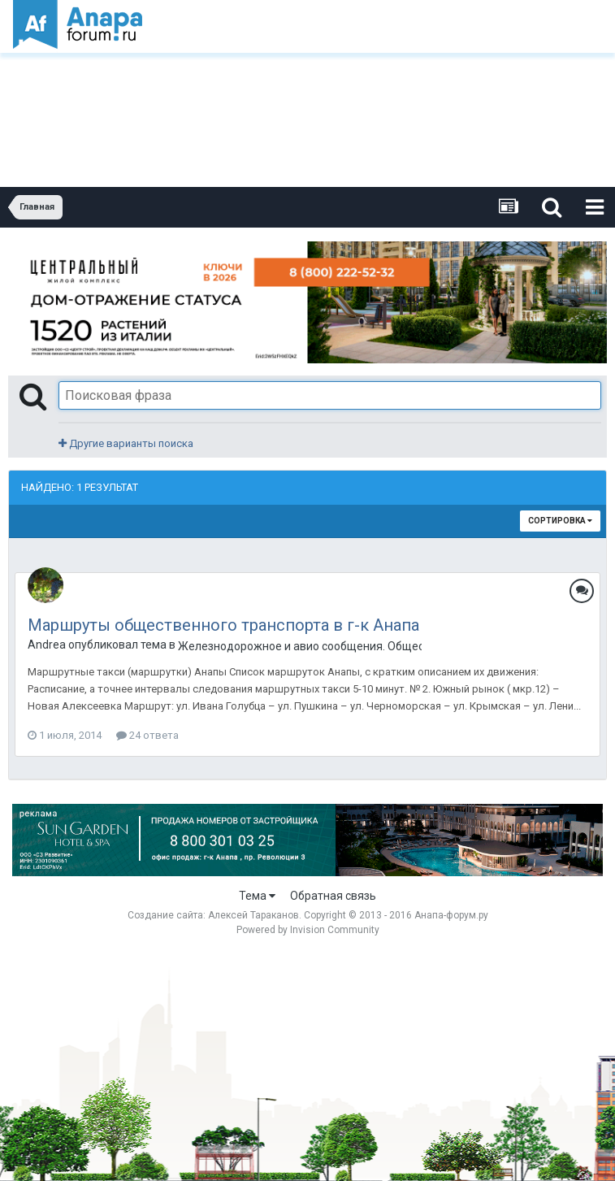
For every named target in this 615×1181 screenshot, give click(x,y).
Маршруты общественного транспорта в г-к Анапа (223, 625)
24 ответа (147, 735)
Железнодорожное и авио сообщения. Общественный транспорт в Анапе (300, 646)
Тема (257, 895)
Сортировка (560, 520)
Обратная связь (333, 895)
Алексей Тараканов (253, 915)
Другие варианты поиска (125, 443)
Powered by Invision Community (307, 930)
